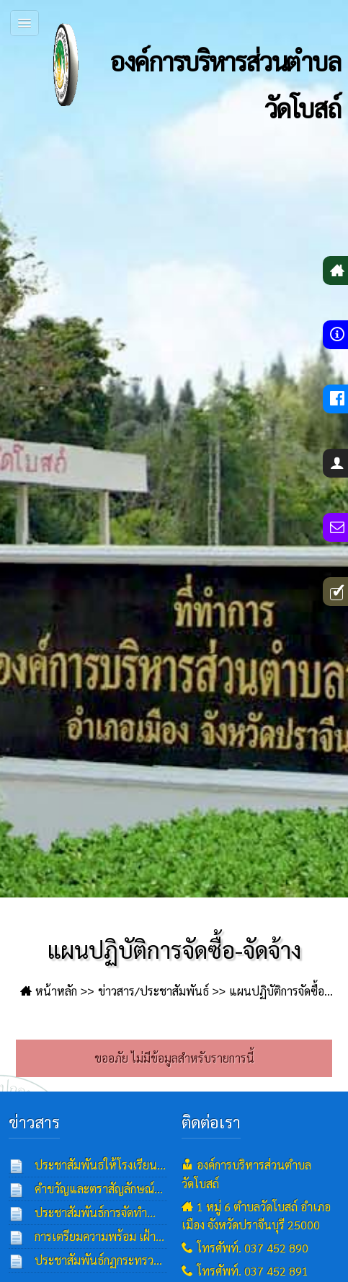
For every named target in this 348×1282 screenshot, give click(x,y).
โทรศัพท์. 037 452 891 (252, 1270)
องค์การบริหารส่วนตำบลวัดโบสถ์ (180, 65)
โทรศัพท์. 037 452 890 (252, 1247)
